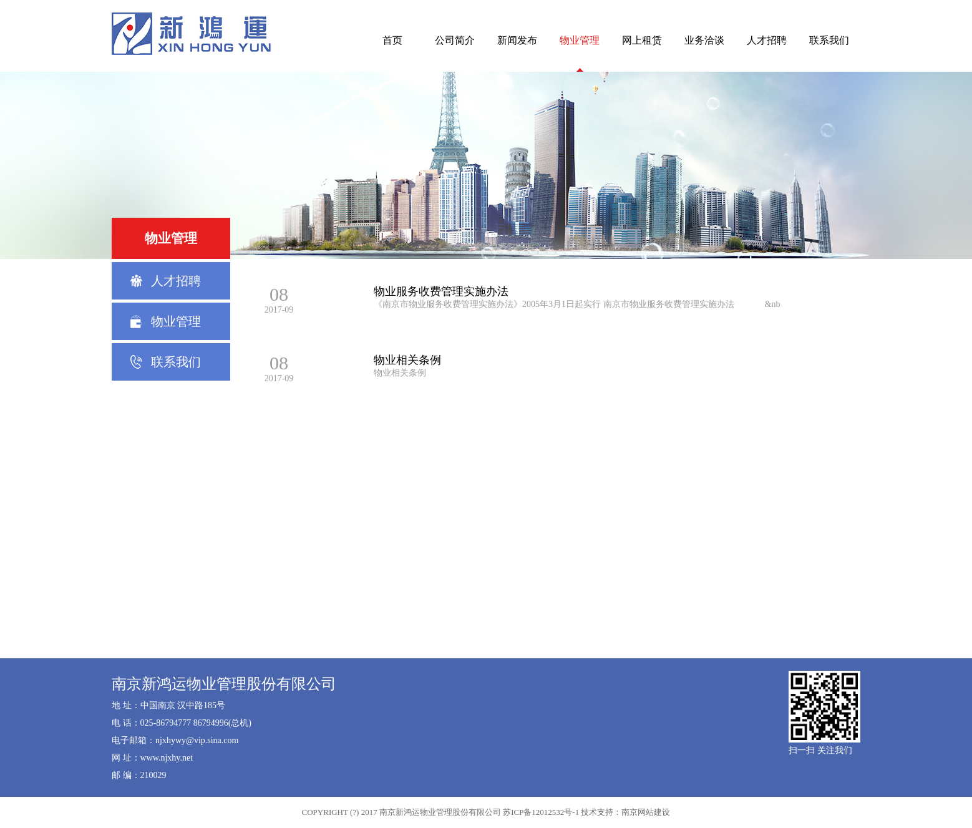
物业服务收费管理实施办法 (441, 291)
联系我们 (829, 40)
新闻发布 (517, 40)
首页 (392, 40)
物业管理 (580, 40)
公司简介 (455, 40)
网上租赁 (642, 40)
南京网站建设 (645, 812)
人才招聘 (767, 40)
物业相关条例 (407, 360)
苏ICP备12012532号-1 (541, 812)
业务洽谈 (704, 40)
